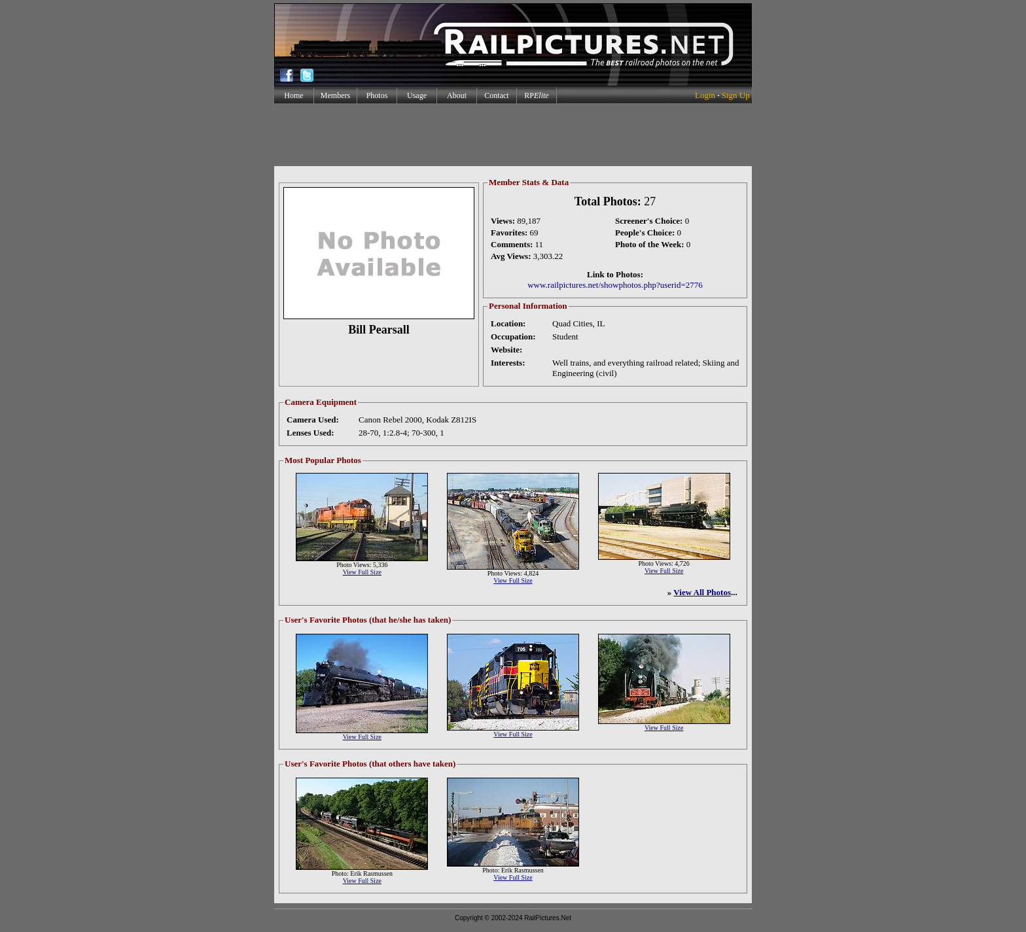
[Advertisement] (512, 134)
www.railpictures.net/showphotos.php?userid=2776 (615, 285)
